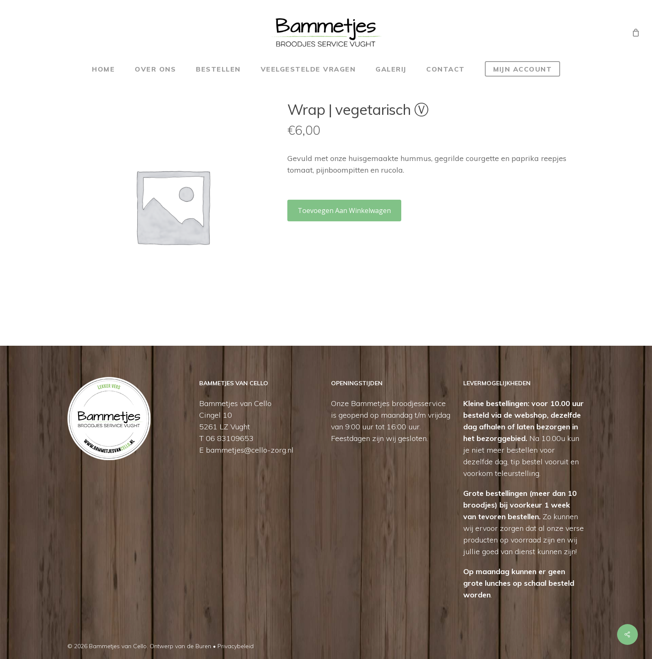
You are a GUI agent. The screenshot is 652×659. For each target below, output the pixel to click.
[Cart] (635, 32)
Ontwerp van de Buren (180, 646)
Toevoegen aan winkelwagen (344, 210)
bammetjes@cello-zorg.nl (250, 450)
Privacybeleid (235, 646)
